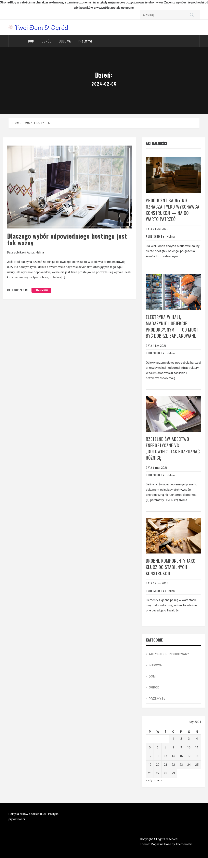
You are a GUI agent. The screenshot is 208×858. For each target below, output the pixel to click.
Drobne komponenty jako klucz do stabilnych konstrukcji (170, 566)
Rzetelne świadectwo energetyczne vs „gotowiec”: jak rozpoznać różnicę (173, 448)
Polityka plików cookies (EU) (27, 814)
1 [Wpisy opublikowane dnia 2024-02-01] (173, 739)
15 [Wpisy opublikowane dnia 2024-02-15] (173, 756)
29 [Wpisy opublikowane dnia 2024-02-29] (173, 773)
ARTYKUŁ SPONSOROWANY (169, 654)
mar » (158, 780)
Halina (40, 252)
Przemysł (85, 41)
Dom (31, 41)
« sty (149, 780)
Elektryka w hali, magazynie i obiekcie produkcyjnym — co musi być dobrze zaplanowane (172, 326)
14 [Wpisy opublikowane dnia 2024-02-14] (165, 756)
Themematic (184, 844)
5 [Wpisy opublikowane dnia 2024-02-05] (150, 747)
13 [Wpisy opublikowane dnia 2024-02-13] (157, 756)
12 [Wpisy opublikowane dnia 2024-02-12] (149, 756)
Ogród (46, 41)
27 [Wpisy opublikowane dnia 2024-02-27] (157, 773)
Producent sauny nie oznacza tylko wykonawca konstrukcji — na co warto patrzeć (172, 209)
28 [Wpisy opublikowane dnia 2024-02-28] (165, 773)
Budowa (64, 41)
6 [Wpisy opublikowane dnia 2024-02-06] (157, 747)
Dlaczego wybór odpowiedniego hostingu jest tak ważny (67, 239)
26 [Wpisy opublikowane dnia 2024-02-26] (149, 773)
